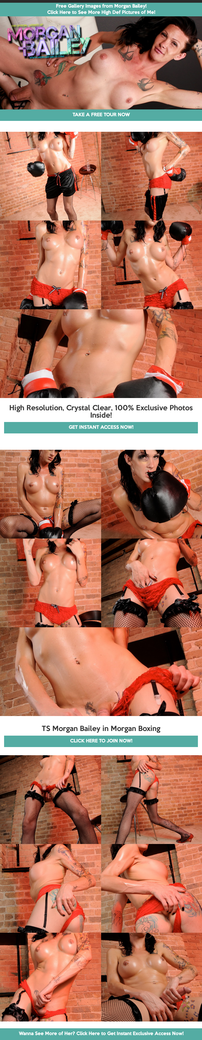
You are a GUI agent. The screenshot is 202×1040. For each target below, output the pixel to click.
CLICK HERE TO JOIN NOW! (101, 741)
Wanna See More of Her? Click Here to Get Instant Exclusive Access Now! (101, 1034)
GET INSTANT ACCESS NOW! (101, 428)
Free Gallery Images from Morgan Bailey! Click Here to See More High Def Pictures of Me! (101, 9)
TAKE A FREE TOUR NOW (101, 115)
